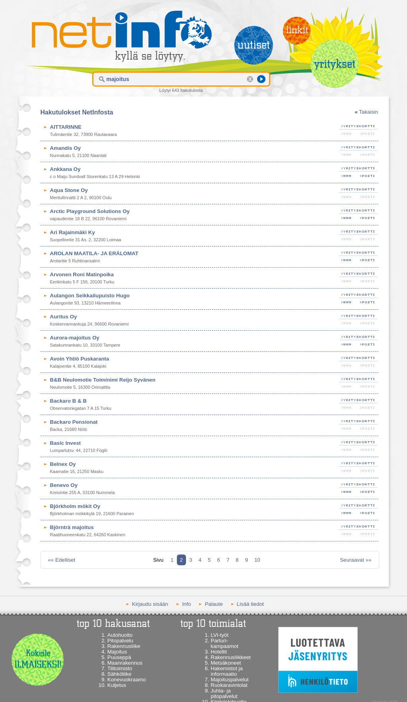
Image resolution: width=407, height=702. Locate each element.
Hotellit (219, 652)
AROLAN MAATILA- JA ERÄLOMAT (94, 253)
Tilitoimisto (119, 668)
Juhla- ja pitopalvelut (224, 693)
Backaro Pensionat (74, 422)
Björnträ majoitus (72, 527)
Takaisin (368, 112)
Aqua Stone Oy (69, 190)
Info (186, 604)
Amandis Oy (65, 148)
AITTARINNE (66, 127)
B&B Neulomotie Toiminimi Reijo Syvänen (103, 380)
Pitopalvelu (120, 641)
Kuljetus (116, 685)
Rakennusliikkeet (231, 657)
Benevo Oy (64, 485)
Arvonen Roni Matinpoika (82, 274)
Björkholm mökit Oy (75, 506)
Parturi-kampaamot (224, 643)
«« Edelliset (62, 560)
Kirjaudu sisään (150, 604)
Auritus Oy (63, 317)
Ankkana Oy (65, 169)
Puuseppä (119, 657)
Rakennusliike (123, 646)
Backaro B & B (68, 401)
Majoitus (117, 652)
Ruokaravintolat (229, 685)
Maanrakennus (124, 663)
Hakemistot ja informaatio (227, 671)
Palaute (214, 604)
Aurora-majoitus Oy (74, 338)
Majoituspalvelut (230, 680)
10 (257, 560)
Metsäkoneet (226, 663)
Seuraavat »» (355, 560)
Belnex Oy (63, 464)
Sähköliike (119, 674)
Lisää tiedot (250, 604)
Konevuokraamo (126, 680)
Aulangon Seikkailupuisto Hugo (90, 296)
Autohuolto (120, 635)
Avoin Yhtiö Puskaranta (79, 359)
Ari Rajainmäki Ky (72, 232)
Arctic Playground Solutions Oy (90, 211)
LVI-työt (220, 635)
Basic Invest (65, 443)
